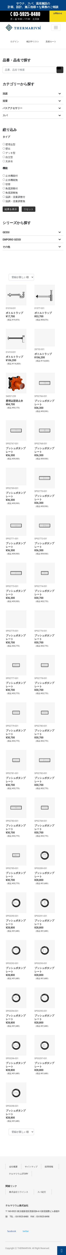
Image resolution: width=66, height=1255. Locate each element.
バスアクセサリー (12, 108)
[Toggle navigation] (56, 27)
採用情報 (50, 1166)
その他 (6, 246)
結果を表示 (11, 209)
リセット (28, 209)
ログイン (14, 41)
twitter (26, 1231)
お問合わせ (57, 13)
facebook (11, 1231)
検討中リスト (32, 41)
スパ (5, 115)
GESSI (6, 232)
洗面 (5, 93)
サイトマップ (31, 1166)
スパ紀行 (42, 1192)
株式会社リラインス (19, 1192)
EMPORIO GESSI (12, 239)
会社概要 (13, 1166)
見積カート (51, 41)
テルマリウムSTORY (18, 1174)
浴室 (5, 100)
